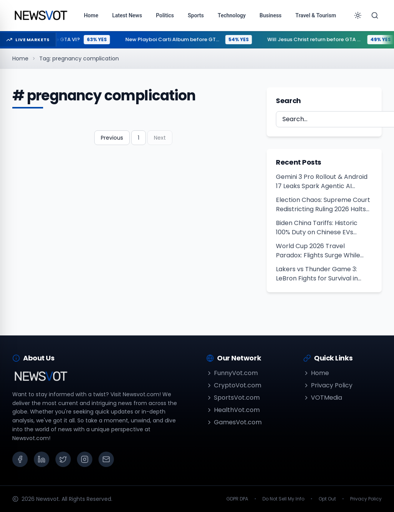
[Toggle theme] (358, 15)
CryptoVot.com (233, 385)
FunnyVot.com (232, 373)
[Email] (106, 459)
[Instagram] (84, 459)
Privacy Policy (327, 385)
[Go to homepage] (40, 15)
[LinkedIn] (41, 459)
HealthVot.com (233, 409)
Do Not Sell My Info (283, 499)
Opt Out (327, 499)
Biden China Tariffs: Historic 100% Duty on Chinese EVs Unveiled (316, 227)
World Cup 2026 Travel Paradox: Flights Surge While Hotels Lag (318, 251)
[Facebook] (20, 459)
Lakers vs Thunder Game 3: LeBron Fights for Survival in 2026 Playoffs (317, 274)
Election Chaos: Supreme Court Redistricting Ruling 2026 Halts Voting (323, 204)
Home (20, 58)
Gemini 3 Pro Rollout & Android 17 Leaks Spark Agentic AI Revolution (321, 181)
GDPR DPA (237, 499)
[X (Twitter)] (63, 459)
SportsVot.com (233, 397)
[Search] (375, 15)
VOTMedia (322, 397)
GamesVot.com (234, 422)
